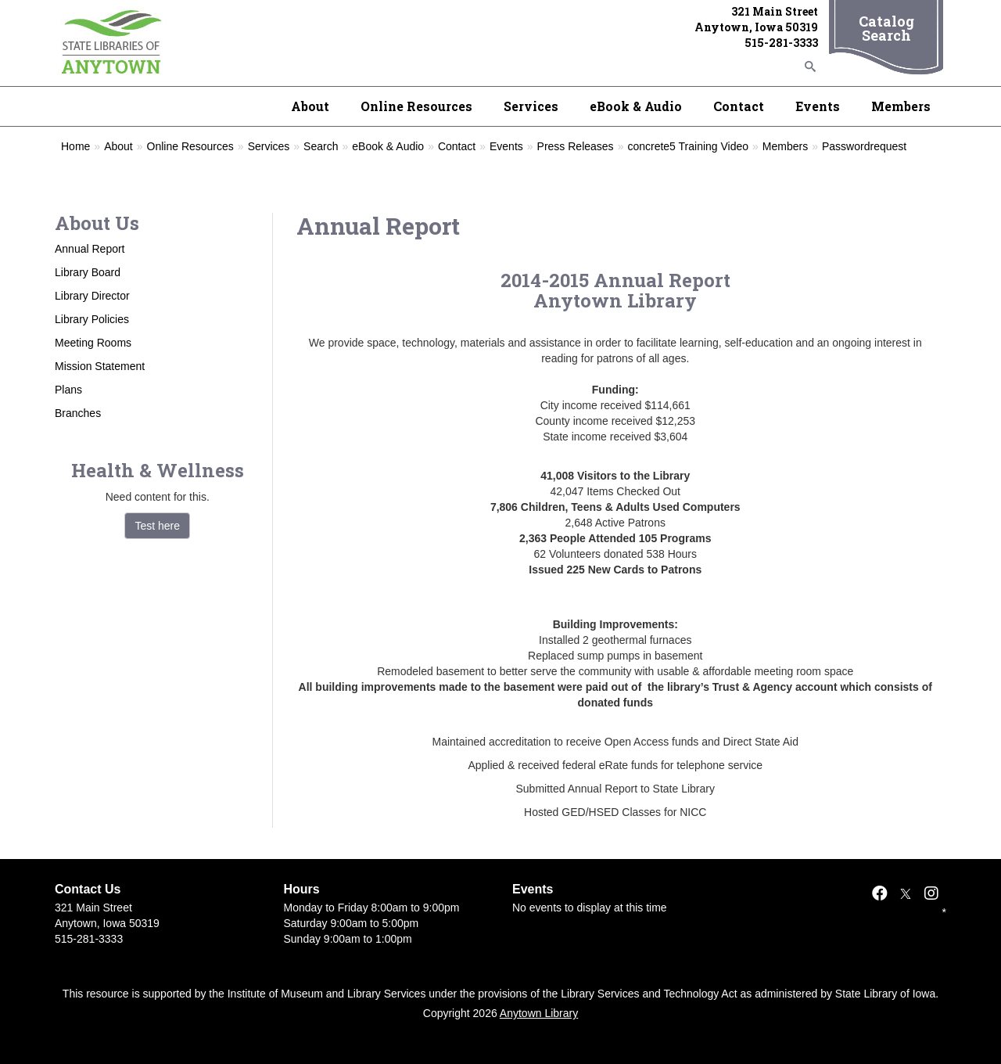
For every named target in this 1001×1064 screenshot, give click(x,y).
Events (817, 106)
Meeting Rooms (93, 342)
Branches (78, 413)
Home (75, 146)
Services (531, 106)
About (310, 106)
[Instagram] (931, 893)
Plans (68, 389)
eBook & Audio (636, 106)
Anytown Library (539, 1013)
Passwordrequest (864, 146)
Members (901, 106)
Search (320, 146)
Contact (738, 106)
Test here (157, 525)
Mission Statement (100, 366)
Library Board (87, 272)
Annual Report (90, 249)
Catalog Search (886, 28)
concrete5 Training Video (687, 146)
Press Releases (575, 146)
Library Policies (92, 319)
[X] (905, 893)
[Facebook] (880, 893)
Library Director (92, 295)
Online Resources (416, 106)
